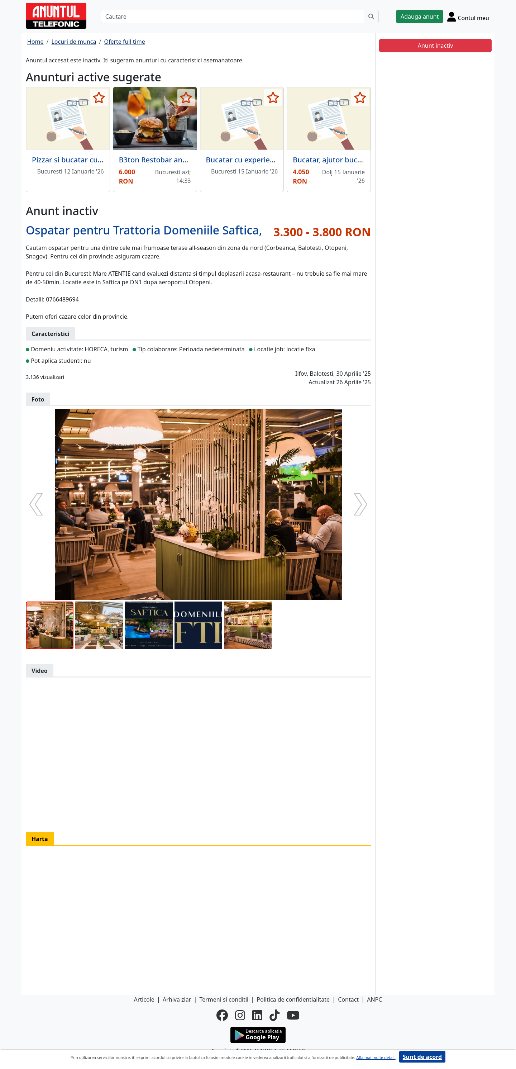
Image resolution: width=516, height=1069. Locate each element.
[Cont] (468, 16)
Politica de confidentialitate (293, 999)
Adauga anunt (420, 16)
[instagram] (240, 1015)
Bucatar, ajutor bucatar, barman (347, 160)
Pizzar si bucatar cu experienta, (85, 160)
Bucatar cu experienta (243, 160)
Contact (348, 999)
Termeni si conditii (223, 999)
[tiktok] (274, 1015)
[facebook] (222, 1015)
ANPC (374, 999)
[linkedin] (257, 1015)
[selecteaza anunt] (99, 97)
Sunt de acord (422, 1057)
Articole (144, 999)
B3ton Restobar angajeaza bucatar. (178, 160)
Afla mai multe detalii (375, 1057)
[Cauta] (371, 16)
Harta (40, 839)
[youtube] (293, 1015)
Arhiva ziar (177, 999)
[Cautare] (232, 16)
